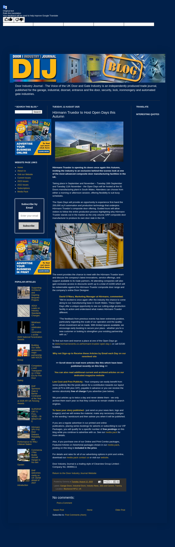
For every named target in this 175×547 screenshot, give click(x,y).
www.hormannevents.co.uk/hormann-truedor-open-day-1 (83, 344)
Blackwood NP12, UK (72, 489)
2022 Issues (23, 185)
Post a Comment (64, 503)
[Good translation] (8, 20)
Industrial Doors (79, 486)
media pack (111, 432)
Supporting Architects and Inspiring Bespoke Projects (36, 294)
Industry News (92, 486)
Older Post (120, 510)
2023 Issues (23, 181)
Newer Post (58, 510)
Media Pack (22, 191)
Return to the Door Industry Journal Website (74, 473)
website (104, 457)
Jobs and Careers (107, 486)
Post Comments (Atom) (75, 515)
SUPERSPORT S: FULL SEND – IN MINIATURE (36, 415)
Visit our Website (25, 174)
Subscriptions (23, 188)
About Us (21, 171)
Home (89, 510)
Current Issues (24, 178)
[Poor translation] (19, 20)
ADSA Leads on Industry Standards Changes (36, 311)
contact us (84, 457)
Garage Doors (66, 486)
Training (118, 486)
